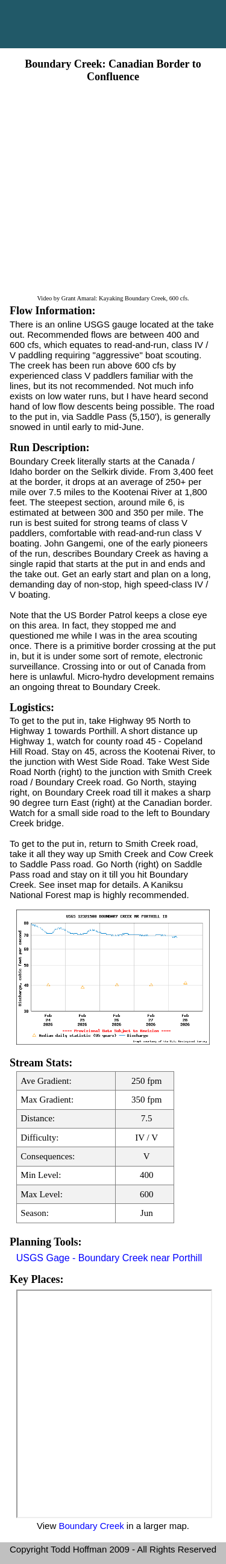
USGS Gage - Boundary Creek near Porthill (109, 1258)
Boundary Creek (91, 1526)
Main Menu (113, 24)
